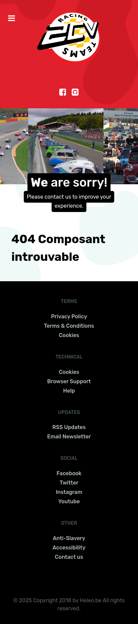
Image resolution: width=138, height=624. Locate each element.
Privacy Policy (69, 316)
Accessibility (69, 547)
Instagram (69, 492)
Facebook (69, 473)
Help (69, 391)
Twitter (69, 483)
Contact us (69, 557)
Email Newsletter (69, 436)
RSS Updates (69, 427)
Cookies (69, 335)
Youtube (69, 501)
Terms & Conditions (69, 326)
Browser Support (69, 381)
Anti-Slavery (69, 538)
